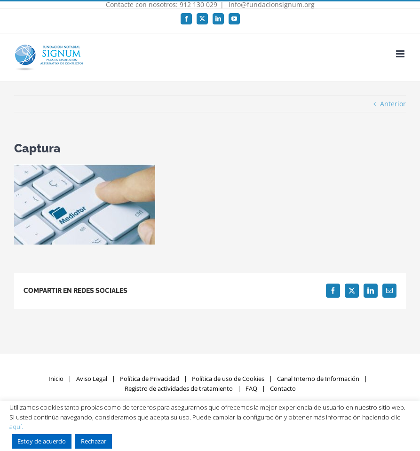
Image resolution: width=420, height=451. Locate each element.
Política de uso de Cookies (228, 378)
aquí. (16, 426)
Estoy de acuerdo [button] (41, 441)
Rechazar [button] (93, 441)
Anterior (393, 103)
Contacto (283, 388)
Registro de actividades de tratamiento (179, 388)
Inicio (55, 378)
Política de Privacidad (149, 378)
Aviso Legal (91, 378)
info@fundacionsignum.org (271, 4)
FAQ (251, 388)
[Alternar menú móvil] (401, 54)
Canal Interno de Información (318, 378)
